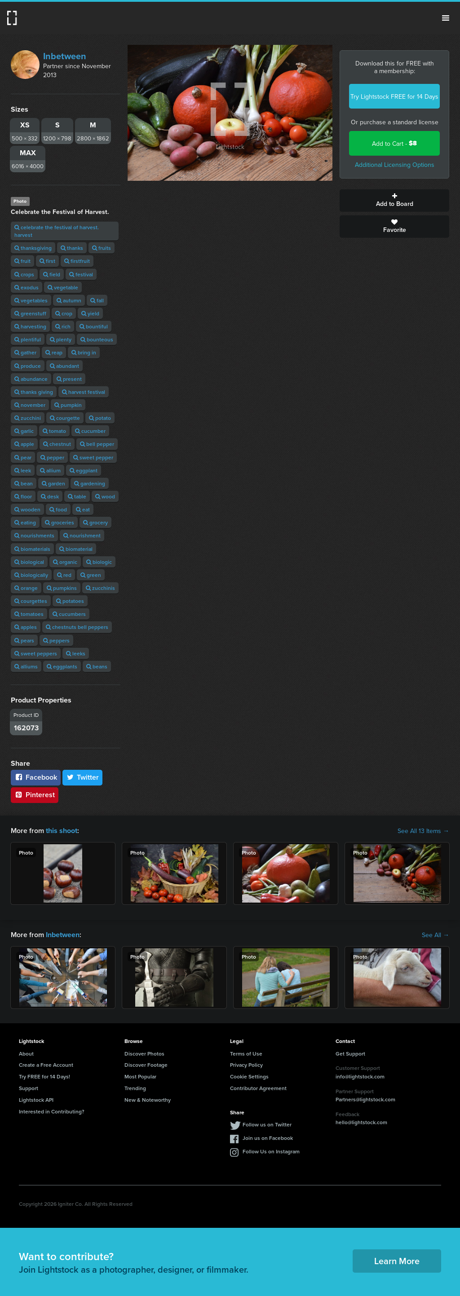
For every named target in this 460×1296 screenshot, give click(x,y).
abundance (31, 379)
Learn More (397, 1260)
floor (23, 496)
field (51, 274)
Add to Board (394, 200)
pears (24, 640)
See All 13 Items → (423, 830)
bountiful (94, 326)
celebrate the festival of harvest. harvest (56, 231)
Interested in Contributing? (51, 1111)
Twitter (82, 777)
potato (100, 418)
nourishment (82, 535)
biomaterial (76, 549)
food (58, 509)
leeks (75, 653)
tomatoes (29, 614)
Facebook (35, 777)
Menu (445, 18)
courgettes (30, 601)
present (69, 379)
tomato (54, 431)
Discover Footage (146, 1065)
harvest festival (83, 392)
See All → (435, 934)
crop (63, 313)
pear (22, 457)
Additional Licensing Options (394, 164)
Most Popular (140, 1076)
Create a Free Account (46, 1065)
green (90, 575)
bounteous (96, 339)
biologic (99, 562)
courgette (65, 418)
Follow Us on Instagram (271, 1151)
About (26, 1053)
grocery (95, 522)
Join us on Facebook (268, 1138)
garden (53, 483)
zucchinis (100, 588)
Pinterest (34, 795)
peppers (56, 640)
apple (24, 444)
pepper (52, 457)
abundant (64, 366)
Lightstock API (36, 1100)
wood (105, 496)
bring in (83, 352)
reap (53, 352)
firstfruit (77, 261)
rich (63, 326)
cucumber (90, 431)
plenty (60, 339)
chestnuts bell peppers (77, 627)
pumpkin (68, 405)
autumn (69, 300)
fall (97, 300)
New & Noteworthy (147, 1100)
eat (83, 509)
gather (25, 352)
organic (65, 562)
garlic (24, 431)
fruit (22, 261)
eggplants (62, 666)
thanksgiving (33, 248)
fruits (101, 248)
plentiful (27, 339)
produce (27, 366)
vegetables (31, 300)
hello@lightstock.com (361, 1122)
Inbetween (64, 55)
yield (90, 313)
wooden (27, 509)
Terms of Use (246, 1053)
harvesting (30, 326)
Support (28, 1088)
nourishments (34, 535)
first (47, 261)
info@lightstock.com (360, 1076)
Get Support (350, 1053)
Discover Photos (144, 1053)
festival (81, 274)
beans (96, 666)
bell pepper (97, 444)
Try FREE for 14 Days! (44, 1076)
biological (29, 562)
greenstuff (30, 313)
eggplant (83, 470)
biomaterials (32, 549)
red (64, 575)
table (77, 496)
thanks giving (33, 392)
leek (22, 470)
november (29, 405)
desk (50, 496)
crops (24, 274)
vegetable (63, 287)
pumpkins (62, 588)
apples (25, 627)
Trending (135, 1088)
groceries (59, 522)
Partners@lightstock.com (365, 1099)
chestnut (57, 444)
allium (50, 470)
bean (23, 483)
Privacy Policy (246, 1065)
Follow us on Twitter (267, 1124)
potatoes (70, 601)
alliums (26, 666)
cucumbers (69, 614)
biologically (31, 575)
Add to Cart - (394, 143)
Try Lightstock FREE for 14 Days (394, 96)
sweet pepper (93, 457)
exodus (26, 287)
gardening (89, 483)
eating (25, 522)
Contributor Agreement (258, 1088)
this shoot (61, 830)
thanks (72, 248)
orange (26, 588)
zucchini (27, 418)
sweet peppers (35, 653)
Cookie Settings (249, 1076)
